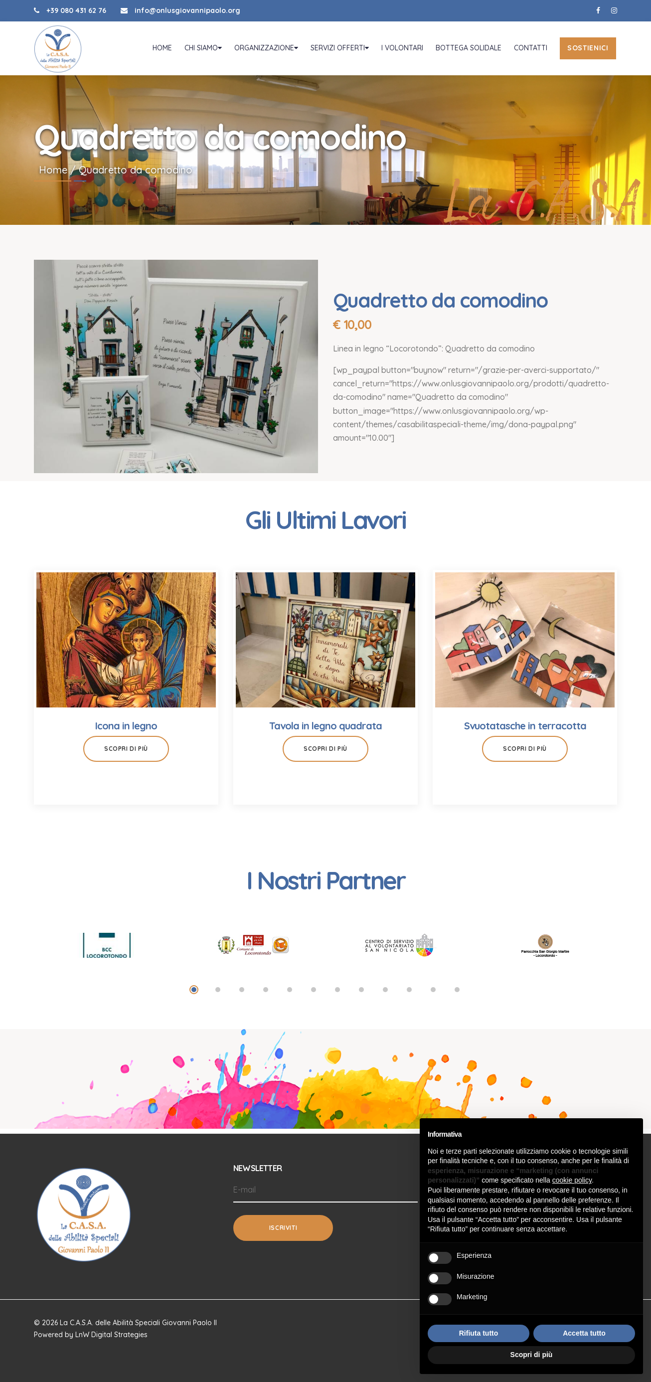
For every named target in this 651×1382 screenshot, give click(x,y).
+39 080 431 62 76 (70, 10)
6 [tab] (313, 994)
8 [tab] (361, 994)
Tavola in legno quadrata (325, 730)
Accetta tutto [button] (584, 1333)
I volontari (401, 50)
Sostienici (587, 50)
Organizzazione (265, 50)
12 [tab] (457, 994)
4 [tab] (265, 994)
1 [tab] (193, 994)
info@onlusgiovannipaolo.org (180, 10)
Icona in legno (126, 730)
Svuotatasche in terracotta (525, 730)
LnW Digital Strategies (111, 1334)
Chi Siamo (202, 50)
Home (161, 50)
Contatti (529, 50)
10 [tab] (409, 994)
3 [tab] (241, 994)
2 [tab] (217, 994)
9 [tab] (385, 994)
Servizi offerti (339, 50)
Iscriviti (283, 1227)
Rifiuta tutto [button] (478, 1333)
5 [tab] (289, 994)
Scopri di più (126, 753)
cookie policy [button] (572, 1180)
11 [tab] (433, 994)
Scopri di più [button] (531, 1355)
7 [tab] (337, 994)
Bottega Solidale (467, 50)
